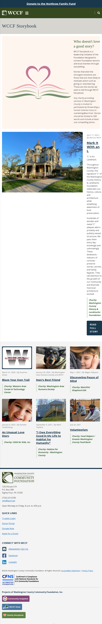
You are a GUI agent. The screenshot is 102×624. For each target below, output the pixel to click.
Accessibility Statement (70, 570)
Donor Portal (8, 523)
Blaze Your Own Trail (16, 379)
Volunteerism (79, 429)
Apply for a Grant (10, 533)
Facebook (13, 555)
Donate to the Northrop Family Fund (51, 3)
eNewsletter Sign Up (18, 549)
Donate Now (8, 528)
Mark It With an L (93, 147)
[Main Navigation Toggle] (27, 13)
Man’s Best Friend (48, 379)
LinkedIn (13, 562)
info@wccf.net (8, 500)
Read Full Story (94, 328)
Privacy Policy (87, 570)
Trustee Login (9, 518)
